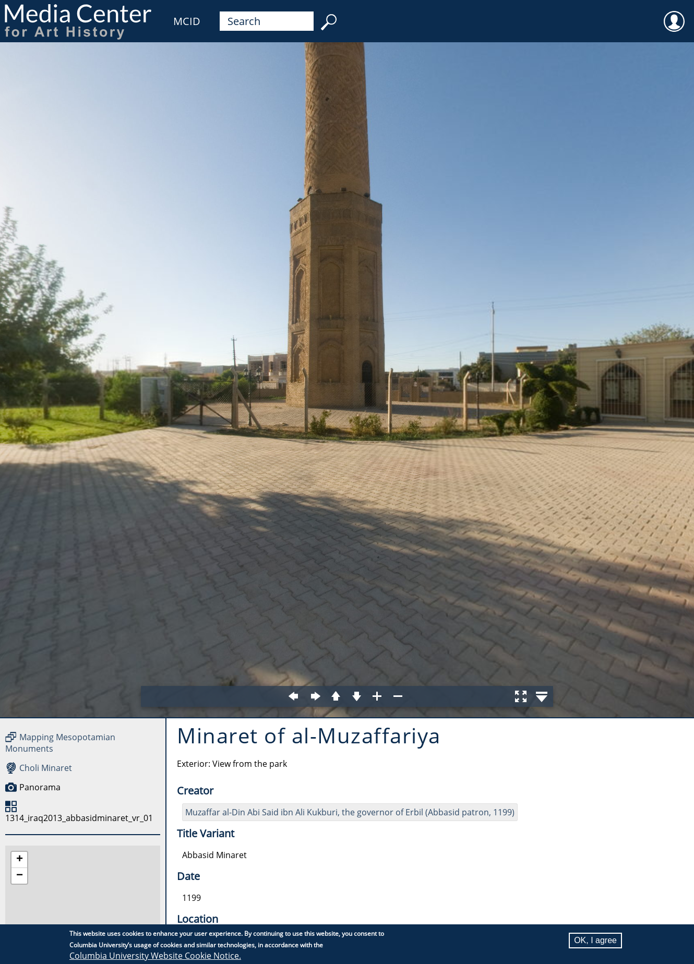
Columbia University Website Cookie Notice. (155, 955)
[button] (19, 860)
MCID (186, 21)
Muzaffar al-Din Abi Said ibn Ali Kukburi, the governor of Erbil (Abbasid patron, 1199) (349, 812)
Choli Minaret (45, 768)
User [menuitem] (674, 14)
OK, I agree (595, 940)
